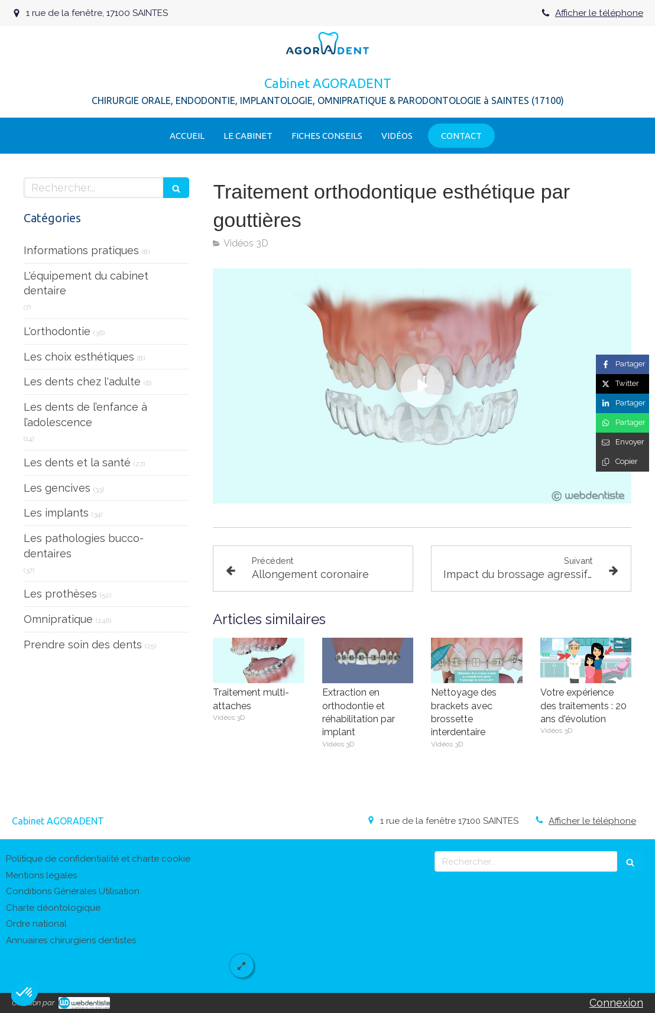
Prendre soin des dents (83, 644)
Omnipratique (58, 619)
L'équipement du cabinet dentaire (86, 283)
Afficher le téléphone (599, 13)
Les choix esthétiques (79, 356)
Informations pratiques (81, 250)
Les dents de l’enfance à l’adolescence (85, 414)
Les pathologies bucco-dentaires (84, 546)
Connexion (616, 1002)
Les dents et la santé (77, 462)
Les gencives (57, 488)
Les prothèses (60, 593)
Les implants (56, 513)
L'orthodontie (57, 331)
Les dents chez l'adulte (82, 381)
